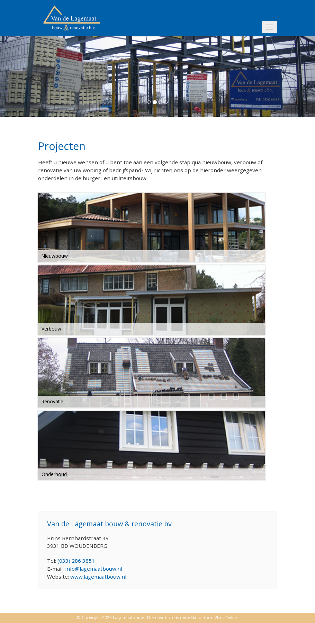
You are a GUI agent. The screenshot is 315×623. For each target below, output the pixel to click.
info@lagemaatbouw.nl (93, 568)
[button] (23, 76)
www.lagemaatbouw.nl (98, 576)
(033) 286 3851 (76, 560)
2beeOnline (226, 618)
